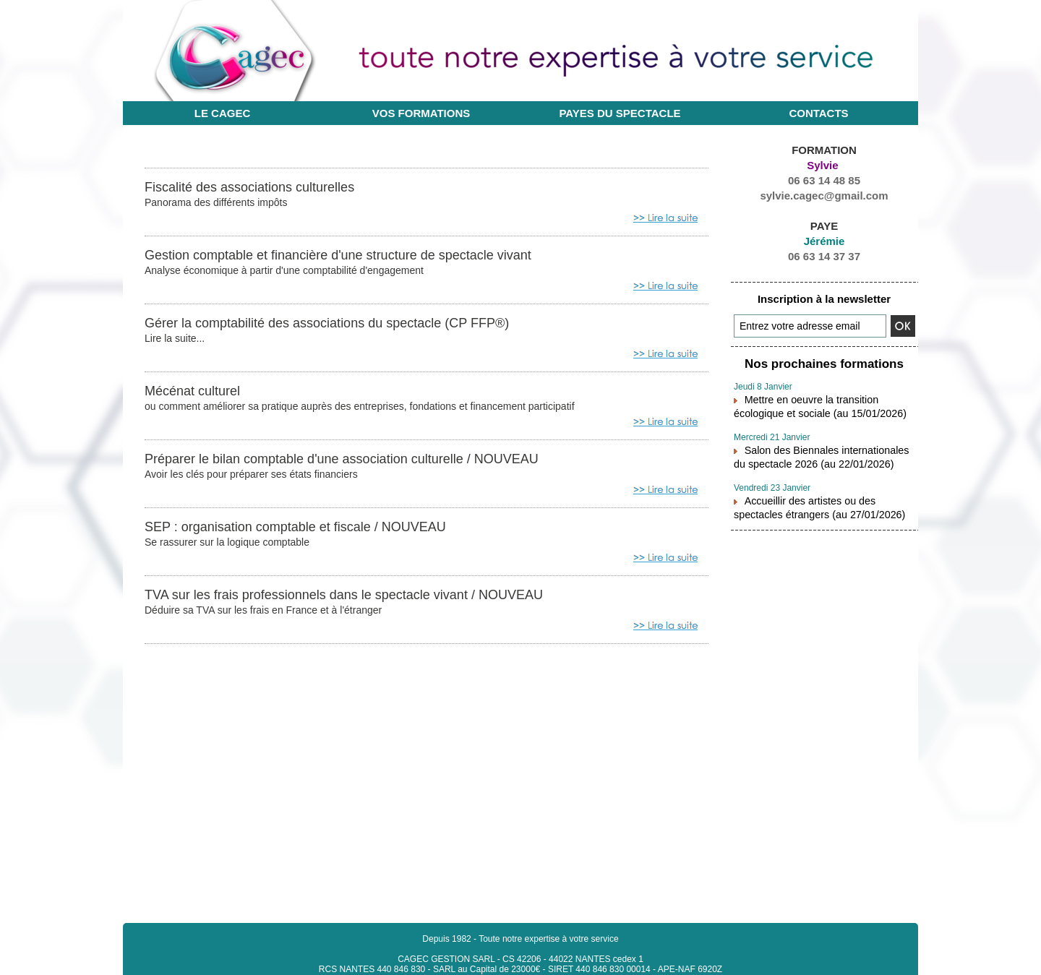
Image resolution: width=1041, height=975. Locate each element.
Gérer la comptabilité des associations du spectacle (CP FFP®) (347, 324)
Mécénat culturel (198, 393)
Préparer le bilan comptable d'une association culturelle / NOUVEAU (363, 462)
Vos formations (421, 113)
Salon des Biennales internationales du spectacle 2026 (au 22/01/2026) (820, 450)
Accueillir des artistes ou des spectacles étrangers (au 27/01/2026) (822, 498)
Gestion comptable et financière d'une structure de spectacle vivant (359, 256)
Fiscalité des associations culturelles (261, 187)
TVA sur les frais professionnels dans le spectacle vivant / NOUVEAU (366, 599)
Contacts (818, 113)
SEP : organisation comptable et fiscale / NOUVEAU (312, 530)
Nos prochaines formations (824, 363)
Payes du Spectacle (619, 113)
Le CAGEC (222, 113)
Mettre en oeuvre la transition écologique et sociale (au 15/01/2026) (824, 402)
